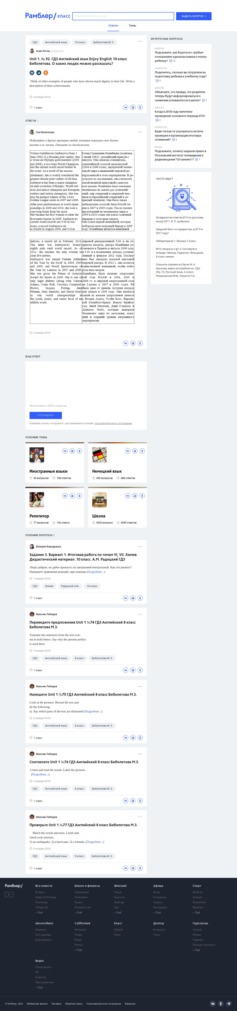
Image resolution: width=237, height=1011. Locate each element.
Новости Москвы (45, 897)
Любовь (119, 902)
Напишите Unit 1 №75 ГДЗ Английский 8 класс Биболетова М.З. (83, 695)
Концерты (159, 897)
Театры (157, 902)
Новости (40, 930)
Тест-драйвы (43, 935)
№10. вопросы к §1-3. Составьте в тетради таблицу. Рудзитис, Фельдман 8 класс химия (179, 252)
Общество (41, 907)
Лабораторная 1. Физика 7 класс (176, 241)
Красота (119, 897)
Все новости (43, 886)
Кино (156, 892)
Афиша (158, 886)
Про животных (44, 982)
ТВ (36, 972)
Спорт (197, 886)
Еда (116, 907)
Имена (197, 935)
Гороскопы (200, 923)
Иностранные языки (49, 471)
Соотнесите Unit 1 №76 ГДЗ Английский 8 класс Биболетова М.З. (84, 762)
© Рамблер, (11, 1004)
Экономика (82, 892)
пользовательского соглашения (113, 423)
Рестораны (160, 907)
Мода (117, 892)
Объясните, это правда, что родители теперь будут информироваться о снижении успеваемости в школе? (180, 96)
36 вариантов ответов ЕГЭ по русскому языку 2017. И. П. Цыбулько (179, 219)
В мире (40, 892)
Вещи (78, 940)
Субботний (82, 923)
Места (78, 945)
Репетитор (39, 516)
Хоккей (197, 897)
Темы (117, 935)
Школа (98, 516)
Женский (120, 886)
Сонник (197, 930)
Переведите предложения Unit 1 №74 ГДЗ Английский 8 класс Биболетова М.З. (83, 625)
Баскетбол (199, 902)
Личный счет (83, 907)
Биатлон (198, 907)
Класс (118, 923)
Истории (80, 930)
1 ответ (36, 107)
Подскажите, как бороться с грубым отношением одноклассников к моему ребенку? (181, 56)
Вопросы (159, 930)
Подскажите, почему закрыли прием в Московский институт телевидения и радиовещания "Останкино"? (180, 155)
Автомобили (44, 923)
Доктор (158, 923)
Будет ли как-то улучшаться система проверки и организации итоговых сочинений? (179, 135)
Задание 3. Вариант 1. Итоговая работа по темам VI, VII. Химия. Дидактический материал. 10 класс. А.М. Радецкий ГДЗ (84, 557)
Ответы (118, 930)
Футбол (198, 892)
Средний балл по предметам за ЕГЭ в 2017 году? (179, 231)
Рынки (79, 902)
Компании (81, 897)
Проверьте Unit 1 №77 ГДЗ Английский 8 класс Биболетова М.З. (84, 825)
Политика (41, 902)
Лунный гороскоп (204, 945)
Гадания (198, 940)
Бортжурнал (43, 940)
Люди (78, 935)
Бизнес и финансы (87, 886)
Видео (39, 961)
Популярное (43, 967)
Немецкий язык (107, 471)
